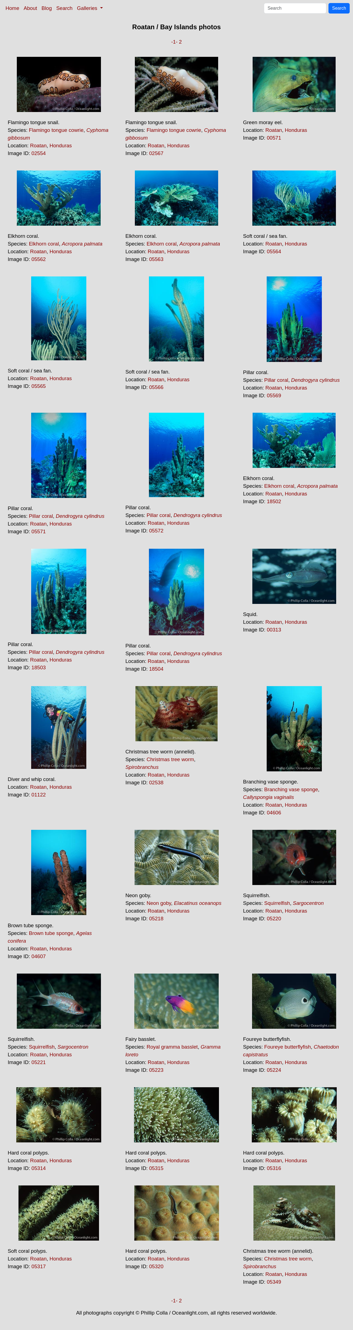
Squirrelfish (277, 903)
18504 (156, 669)
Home (12, 8)
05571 (38, 531)
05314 (38, 1168)
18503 (38, 667)
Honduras (60, 145)
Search (64, 8)
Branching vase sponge (291, 789)
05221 (38, 1062)
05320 (156, 1266)
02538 (156, 782)
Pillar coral (276, 380)
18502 (274, 501)
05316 (274, 1168)
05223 (156, 1070)
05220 (274, 918)
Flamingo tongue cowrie (56, 130)
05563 (156, 259)
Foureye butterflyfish (287, 1047)
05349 (274, 1282)
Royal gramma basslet (172, 1047)
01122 (38, 795)
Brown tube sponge (51, 933)
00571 (274, 138)
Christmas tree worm (170, 759)
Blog (47, 8)
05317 (38, 1266)
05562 (38, 259)
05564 (274, 251)
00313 (274, 630)
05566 (156, 387)
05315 (156, 1168)
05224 (274, 1070)
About (30, 8)
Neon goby (158, 903)
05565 (38, 386)
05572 (156, 531)
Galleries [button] (88, 8)
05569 (274, 395)
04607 (38, 956)
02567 (156, 153)
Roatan (38, 145)
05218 (156, 918)
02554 (38, 153)
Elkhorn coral (44, 244)
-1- (174, 42)
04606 (274, 812)
